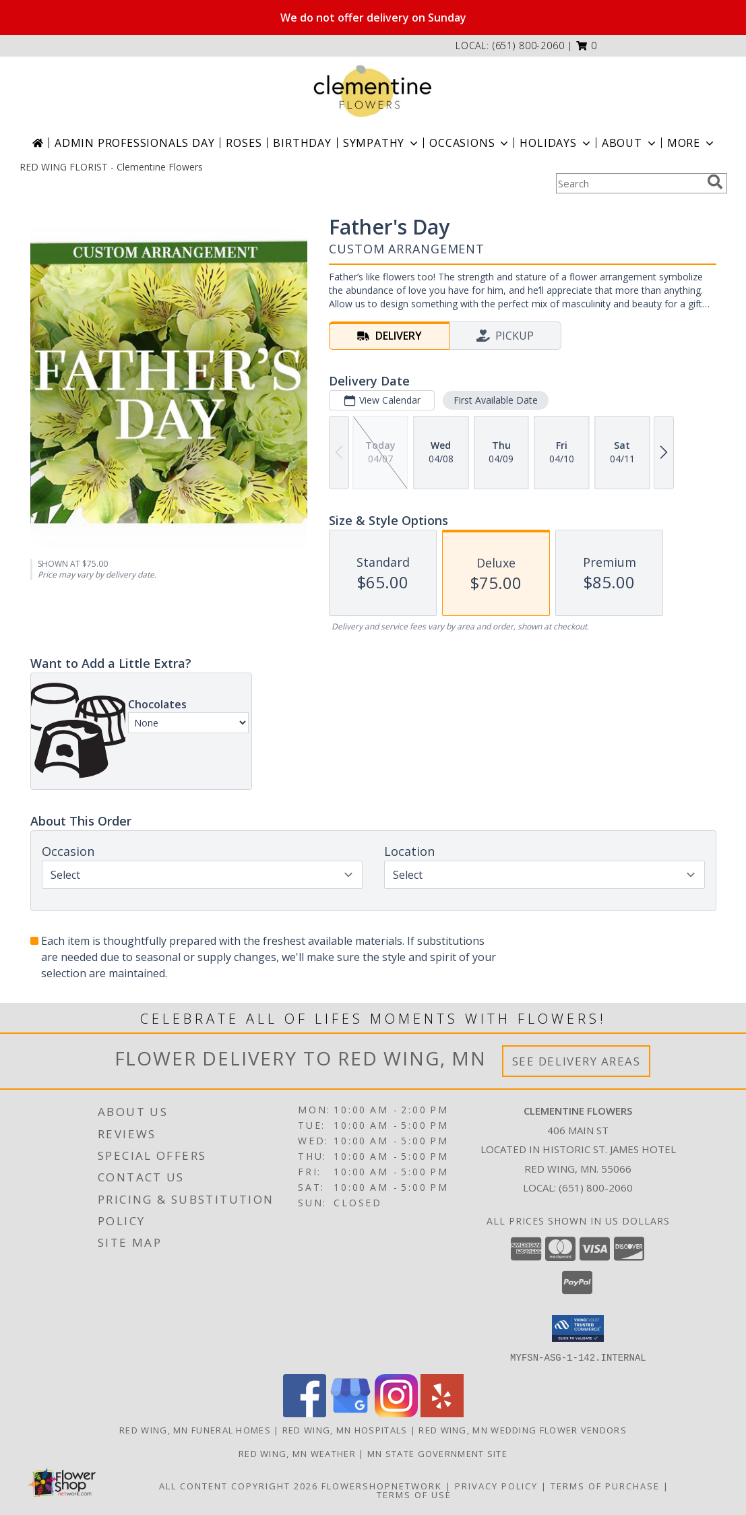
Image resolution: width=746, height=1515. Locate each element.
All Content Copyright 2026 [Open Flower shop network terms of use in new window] (238, 1485)
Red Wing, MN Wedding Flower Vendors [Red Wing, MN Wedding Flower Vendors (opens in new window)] (522, 1429)
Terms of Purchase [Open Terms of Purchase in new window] (605, 1485)
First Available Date (495, 400)
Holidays (556, 142)
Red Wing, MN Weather (297, 1453)
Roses (243, 142)
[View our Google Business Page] (350, 1412)
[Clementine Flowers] (373, 91)
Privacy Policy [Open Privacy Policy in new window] (496, 1485)
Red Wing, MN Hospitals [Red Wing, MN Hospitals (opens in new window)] (345, 1429)
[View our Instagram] (396, 1412)
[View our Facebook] (304, 1412)
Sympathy (382, 142)
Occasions (470, 142)
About (630, 142)
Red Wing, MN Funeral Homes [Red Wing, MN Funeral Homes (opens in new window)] (195, 1429)
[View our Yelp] (442, 1412)
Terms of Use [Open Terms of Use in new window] (414, 1494)
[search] (715, 182)
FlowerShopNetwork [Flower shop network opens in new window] (381, 1485)
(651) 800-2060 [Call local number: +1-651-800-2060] (529, 45)
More (691, 142)
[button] (586, 45)
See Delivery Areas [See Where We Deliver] (576, 1061)
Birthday (302, 142)
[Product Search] (629, 183)
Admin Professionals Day (134, 142)
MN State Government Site (437, 1453)
